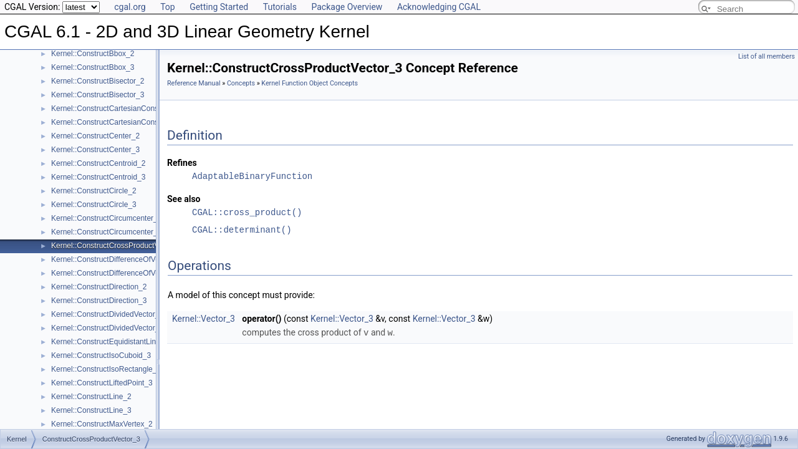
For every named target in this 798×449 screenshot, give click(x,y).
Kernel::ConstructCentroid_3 (98, 177)
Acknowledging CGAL (439, 7)
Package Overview (346, 7)
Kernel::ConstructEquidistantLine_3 (109, 341)
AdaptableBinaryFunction (252, 176)
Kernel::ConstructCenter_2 (95, 136)
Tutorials (280, 7)
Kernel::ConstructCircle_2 (94, 190)
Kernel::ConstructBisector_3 (97, 94)
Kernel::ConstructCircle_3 (94, 204)
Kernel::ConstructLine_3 (91, 410)
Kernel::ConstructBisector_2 (97, 81)
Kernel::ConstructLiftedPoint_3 (102, 383)
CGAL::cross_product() (247, 212)
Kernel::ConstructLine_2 (91, 396)
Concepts (241, 83)
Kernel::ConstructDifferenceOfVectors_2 (117, 259)
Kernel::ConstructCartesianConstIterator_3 (122, 122)
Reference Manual (194, 83)
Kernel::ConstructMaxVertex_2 (102, 424)
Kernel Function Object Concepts (309, 83)
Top (167, 7)
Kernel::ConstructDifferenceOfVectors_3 (117, 273)
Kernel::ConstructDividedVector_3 (107, 328)
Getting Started (219, 7)
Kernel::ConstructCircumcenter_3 (106, 232)
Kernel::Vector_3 (203, 319)
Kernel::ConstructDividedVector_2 (107, 314)
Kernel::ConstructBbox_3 (92, 67)
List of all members (766, 56)
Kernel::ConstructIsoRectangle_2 (106, 369)
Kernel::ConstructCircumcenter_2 (106, 218)
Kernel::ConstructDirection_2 (99, 286)
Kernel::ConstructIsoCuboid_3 (101, 355)
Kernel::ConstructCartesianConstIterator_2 (122, 108)
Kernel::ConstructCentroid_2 (98, 163)
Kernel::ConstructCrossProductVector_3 (117, 245)
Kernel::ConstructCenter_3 (95, 149)
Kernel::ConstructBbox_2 (92, 53)
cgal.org (129, 7)
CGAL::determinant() (242, 230)
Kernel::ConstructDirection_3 (99, 300)
